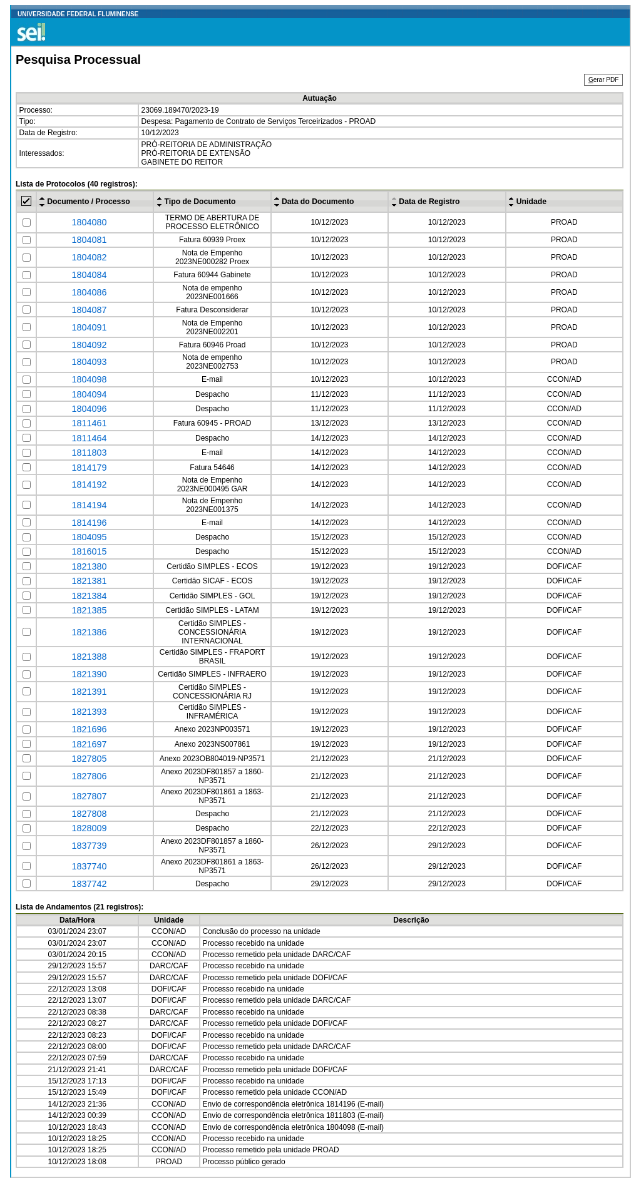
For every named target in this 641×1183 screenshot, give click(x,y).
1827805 (88, 759)
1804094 (88, 394)
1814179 (88, 468)
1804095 (88, 537)
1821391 (88, 692)
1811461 (88, 423)
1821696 (88, 729)
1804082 (88, 257)
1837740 (88, 866)
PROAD (564, 222)
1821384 (88, 596)
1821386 (88, 632)
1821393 (88, 712)
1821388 (88, 657)
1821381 (88, 581)
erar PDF (603, 79)
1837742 (88, 884)
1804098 (88, 379)
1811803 (88, 453)
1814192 (88, 484)
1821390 (88, 674)
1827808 (88, 814)
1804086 (88, 292)
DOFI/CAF (564, 566)
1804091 (88, 327)
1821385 (88, 610)
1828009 (88, 828)
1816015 (88, 551)
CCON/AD (564, 379)
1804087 (88, 310)
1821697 (88, 744)
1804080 (88, 222)
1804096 (88, 409)
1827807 (88, 796)
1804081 (88, 240)
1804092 (88, 345)
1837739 (88, 846)
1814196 (88, 523)
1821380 (88, 566)
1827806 (88, 776)
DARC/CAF (331, 954)
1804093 (88, 362)
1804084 (88, 275)
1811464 (88, 438)
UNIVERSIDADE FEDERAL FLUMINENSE (78, 14)
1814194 (88, 505)
